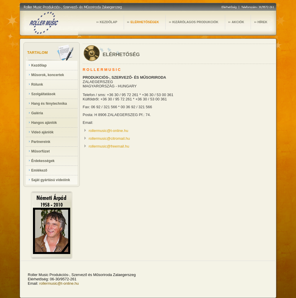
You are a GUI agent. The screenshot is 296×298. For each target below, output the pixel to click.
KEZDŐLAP (108, 22)
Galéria (37, 113)
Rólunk (37, 84)
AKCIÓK (238, 22)
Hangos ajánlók (44, 123)
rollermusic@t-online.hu (108, 130)
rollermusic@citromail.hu (109, 138)
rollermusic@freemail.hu (109, 146)
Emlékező (39, 170)
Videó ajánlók (42, 132)
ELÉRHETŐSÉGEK (144, 22)
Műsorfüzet (40, 151)
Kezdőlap (39, 65)
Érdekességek (43, 161)
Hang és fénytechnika (49, 104)
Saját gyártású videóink (50, 180)
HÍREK (262, 22)
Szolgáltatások (43, 94)
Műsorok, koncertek (47, 75)
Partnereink (40, 142)
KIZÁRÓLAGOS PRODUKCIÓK (195, 22)
